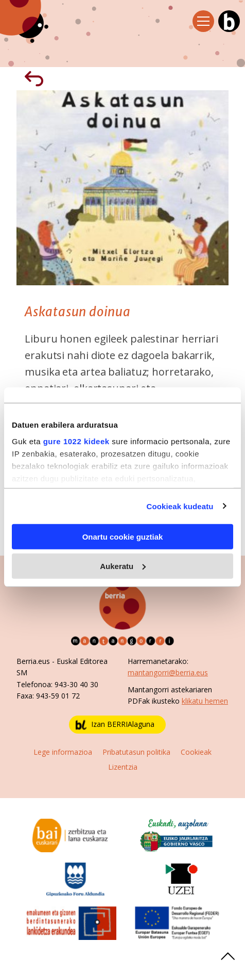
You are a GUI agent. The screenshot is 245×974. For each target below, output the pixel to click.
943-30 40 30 (76, 684)
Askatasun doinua (78, 312)
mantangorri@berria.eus (168, 672)
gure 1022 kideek (76, 440)
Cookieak (196, 752)
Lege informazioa (62, 752)
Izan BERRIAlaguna (115, 724)
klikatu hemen (205, 701)
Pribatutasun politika (136, 752)
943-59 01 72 (58, 696)
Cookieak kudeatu (180, 505)
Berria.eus (33, 661)
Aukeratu (123, 565)
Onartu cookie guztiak (122, 536)
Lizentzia (122, 767)
